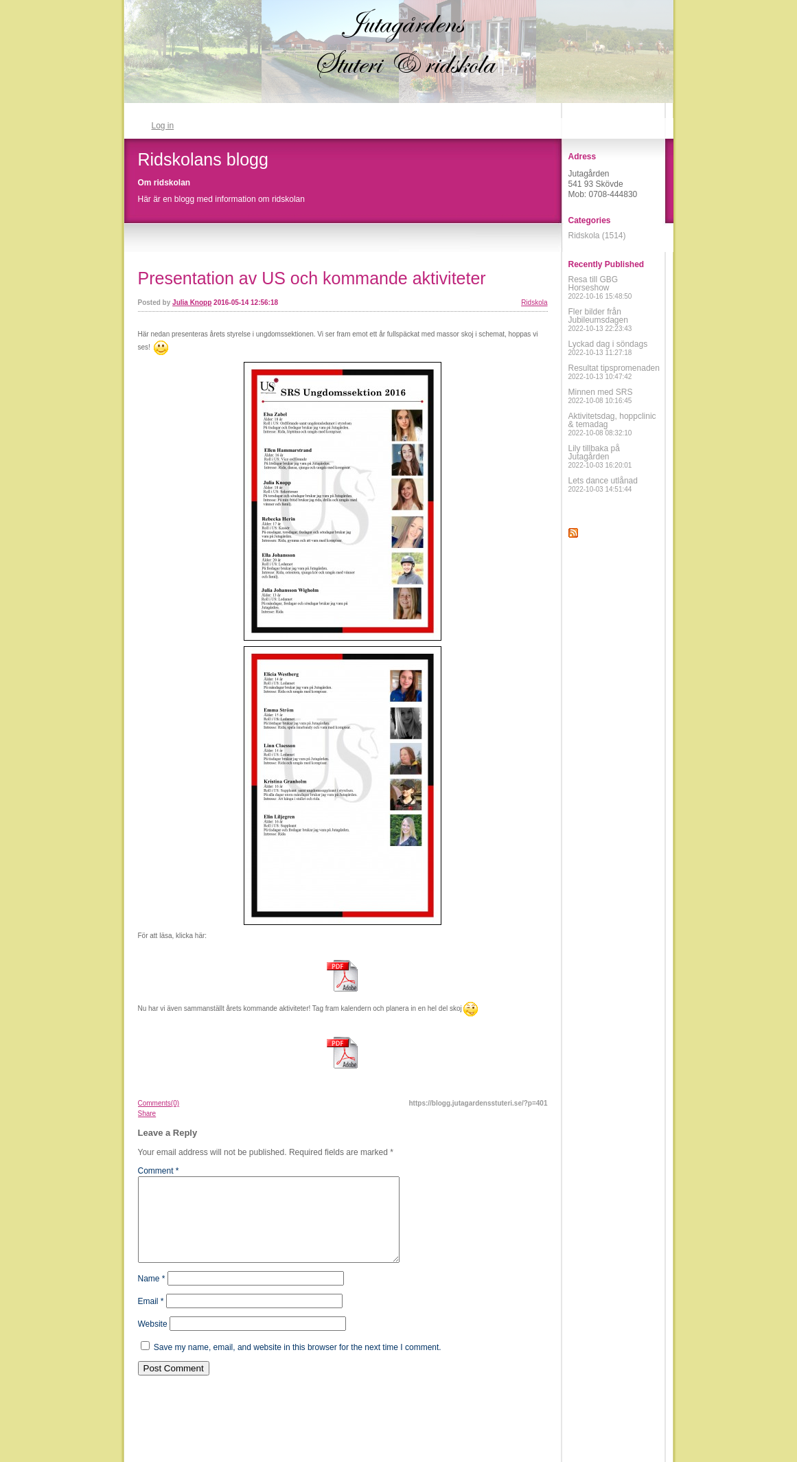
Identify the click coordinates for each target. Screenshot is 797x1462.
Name (151, 1295)
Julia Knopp (191, 302)
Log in (163, 125)
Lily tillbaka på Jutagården (600, 456)
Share (147, 1113)
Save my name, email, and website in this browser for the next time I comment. (297, 1364)
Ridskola (534, 302)
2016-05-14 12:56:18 (245, 302)
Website (153, 1340)
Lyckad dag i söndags (608, 347)
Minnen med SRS (600, 395)
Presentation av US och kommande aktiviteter (312, 278)
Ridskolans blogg (203, 159)
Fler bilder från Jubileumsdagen (600, 319)
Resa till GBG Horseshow (600, 287)
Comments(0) (159, 1103)
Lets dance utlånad (603, 484)
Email (151, 1318)
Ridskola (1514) (597, 235)
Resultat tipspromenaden (614, 371)
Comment (158, 1171)
